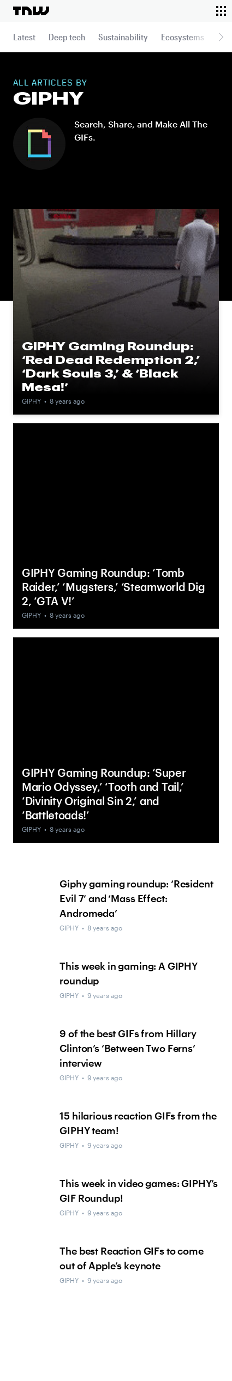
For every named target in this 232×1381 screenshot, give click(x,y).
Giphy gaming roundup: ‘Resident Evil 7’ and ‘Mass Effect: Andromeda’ (136, 898)
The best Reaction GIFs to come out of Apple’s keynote (131, 1258)
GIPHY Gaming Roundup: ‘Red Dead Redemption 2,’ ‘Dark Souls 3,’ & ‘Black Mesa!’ (111, 366)
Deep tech (67, 37)
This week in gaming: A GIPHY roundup (129, 973)
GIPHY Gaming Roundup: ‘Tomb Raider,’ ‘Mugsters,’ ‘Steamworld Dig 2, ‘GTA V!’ (113, 586)
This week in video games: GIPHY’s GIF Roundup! (139, 1190)
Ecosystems (182, 37)
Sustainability (123, 37)
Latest (24, 37)
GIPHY (31, 401)
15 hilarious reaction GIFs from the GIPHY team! (138, 1123)
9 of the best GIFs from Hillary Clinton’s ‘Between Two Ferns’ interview (128, 1048)
